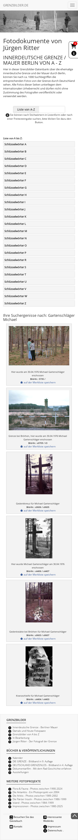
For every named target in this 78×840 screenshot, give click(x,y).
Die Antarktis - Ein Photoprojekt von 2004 (36, 792)
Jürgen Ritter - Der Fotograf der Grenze (35, 741)
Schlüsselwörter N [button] (15, 238)
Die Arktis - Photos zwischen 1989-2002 (35, 795)
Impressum (52, 826)
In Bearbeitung (21, 737)
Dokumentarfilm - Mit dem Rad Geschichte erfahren (42, 768)
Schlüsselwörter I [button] (14, 202)
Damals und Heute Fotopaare (29, 730)
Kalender (18, 757)
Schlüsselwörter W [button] (15, 296)
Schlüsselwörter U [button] (15, 282)
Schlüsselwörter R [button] (15, 260)
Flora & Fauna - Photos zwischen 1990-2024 (37, 788)
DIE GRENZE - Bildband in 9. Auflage (33, 761)
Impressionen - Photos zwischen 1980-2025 (38, 806)
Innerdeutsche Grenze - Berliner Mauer (35, 727)
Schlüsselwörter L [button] (15, 224)
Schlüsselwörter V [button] (15, 289)
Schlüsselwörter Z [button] (15, 303)
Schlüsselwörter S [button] (15, 267)
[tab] (39, 144)
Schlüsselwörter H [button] (15, 195)
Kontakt (16, 826)
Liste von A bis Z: (12, 138)
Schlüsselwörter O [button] (15, 245)
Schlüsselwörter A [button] (15, 144)
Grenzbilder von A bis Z (26, 734)
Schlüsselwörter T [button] (15, 274)
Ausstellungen (21, 772)
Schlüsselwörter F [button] (15, 180)
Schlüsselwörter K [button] (15, 216)
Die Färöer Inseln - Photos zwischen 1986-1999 (39, 799)
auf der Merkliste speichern (38, 382)
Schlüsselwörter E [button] (15, 173)
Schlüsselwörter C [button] (15, 159)
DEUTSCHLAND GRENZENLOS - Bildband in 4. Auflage (43, 765)
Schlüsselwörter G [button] (15, 187)
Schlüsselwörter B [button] (15, 151)
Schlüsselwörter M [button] (15, 231)
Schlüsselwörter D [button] (15, 166)
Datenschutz (52, 830)
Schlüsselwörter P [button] (15, 253)
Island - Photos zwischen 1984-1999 (33, 802)
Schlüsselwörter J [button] (14, 209)
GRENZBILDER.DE (15, 5)
